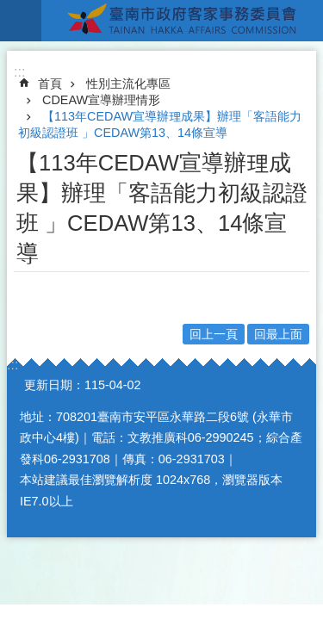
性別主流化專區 (128, 83)
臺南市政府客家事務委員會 (182, 20)
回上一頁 (213, 334)
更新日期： (54, 385)
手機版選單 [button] (20, 20)
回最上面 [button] (278, 334)
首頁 (50, 83)
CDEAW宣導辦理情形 (101, 100)
